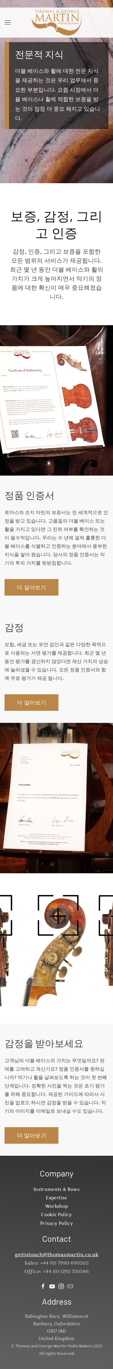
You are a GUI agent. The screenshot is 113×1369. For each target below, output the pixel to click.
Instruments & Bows (56, 1189)
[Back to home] (56, 23)
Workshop (56, 1206)
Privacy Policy (56, 1223)
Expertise (56, 1197)
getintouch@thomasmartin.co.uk (57, 1254)
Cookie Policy (56, 1214)
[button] (8, 23)
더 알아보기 (31, 587)
